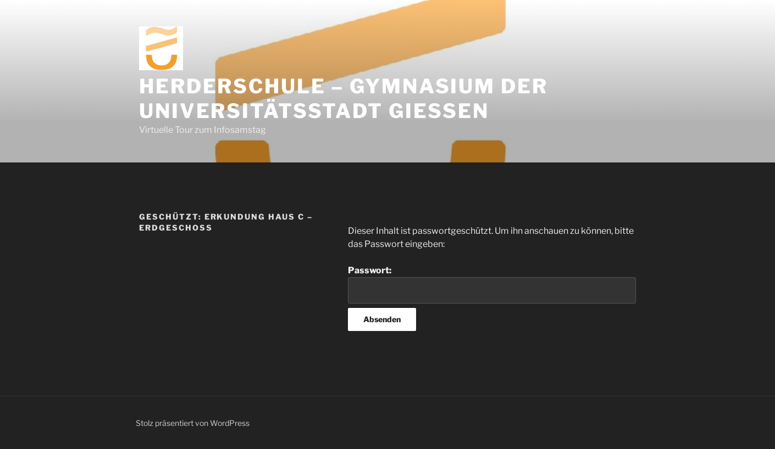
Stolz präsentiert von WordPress (193, 423)
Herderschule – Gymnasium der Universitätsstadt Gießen (343, 98)
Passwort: (492, 284)
